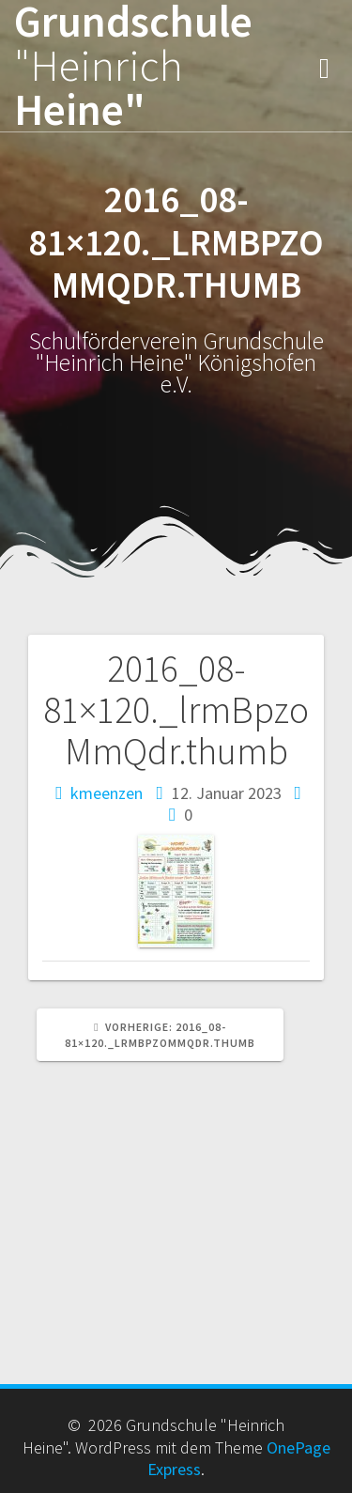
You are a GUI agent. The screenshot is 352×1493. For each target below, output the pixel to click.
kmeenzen (106, 793)
